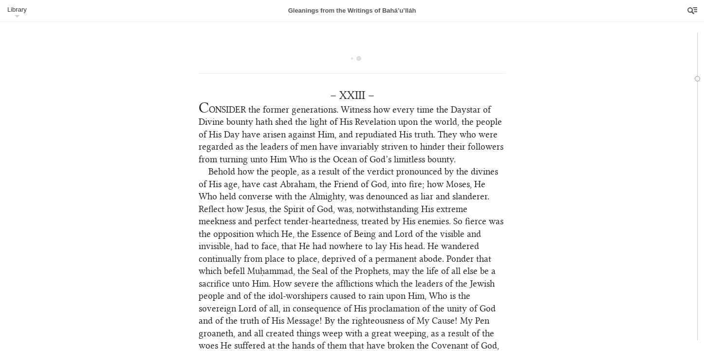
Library (17, 9)
